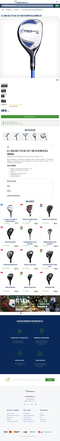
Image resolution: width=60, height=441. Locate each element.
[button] (2, 48)
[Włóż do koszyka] (30, 116)
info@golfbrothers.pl (31, 401)
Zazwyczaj (15, 104)
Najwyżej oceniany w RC (27, 436)
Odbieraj (50, 379)
